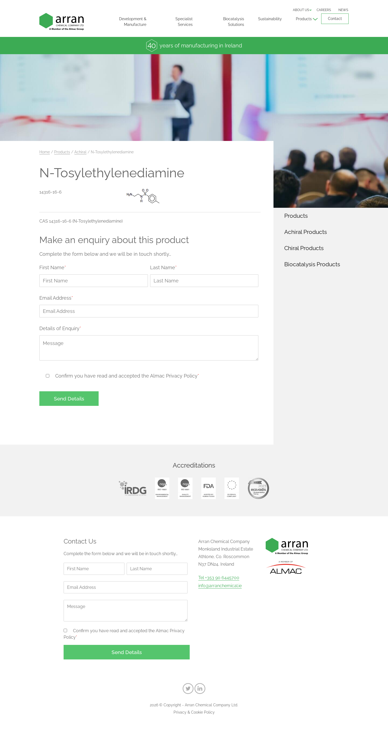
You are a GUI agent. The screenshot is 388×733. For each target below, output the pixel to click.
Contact (335, 18)
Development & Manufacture (132, 22)
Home (44, 152)
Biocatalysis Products (312, 264)
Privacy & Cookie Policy (194, 712)
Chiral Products (304, 248)
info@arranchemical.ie (220, 585)
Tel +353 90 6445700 (218, 577)
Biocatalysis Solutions (233, 22)
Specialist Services (184, 22)
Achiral (80, 152)
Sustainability (270, 19)
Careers (324, 10)
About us (301, 10)
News (343, 10)
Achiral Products (305, 232)
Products (304, 19)
